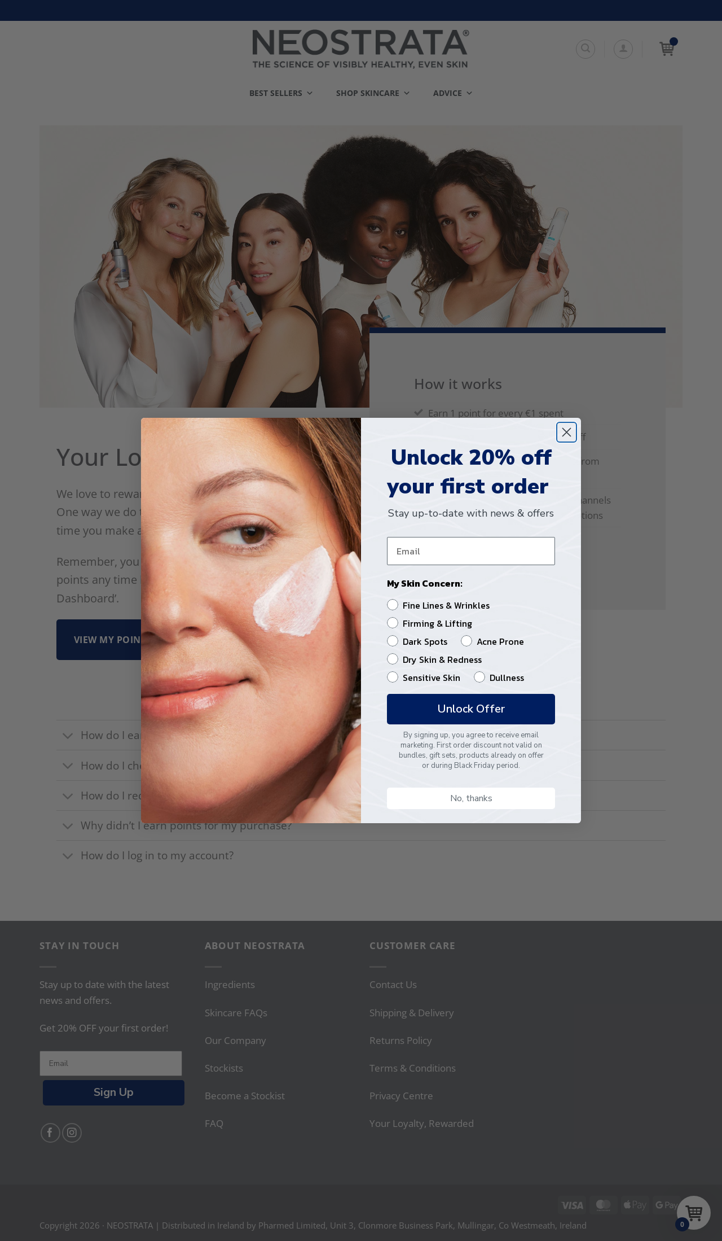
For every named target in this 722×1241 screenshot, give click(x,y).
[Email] (471, 551)
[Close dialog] (566, 432)
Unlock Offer (471, 708)
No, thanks (471, 798)
